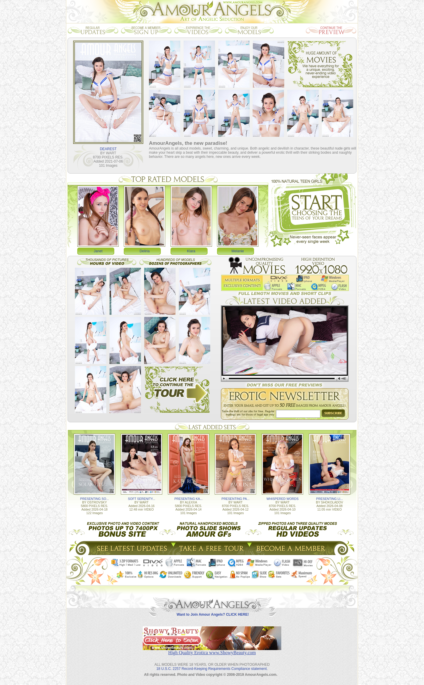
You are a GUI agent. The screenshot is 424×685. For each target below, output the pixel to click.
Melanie (238, 251)
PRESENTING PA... (235, 498)
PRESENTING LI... (329, 498)
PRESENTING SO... (94, 498)
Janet (98, 251)
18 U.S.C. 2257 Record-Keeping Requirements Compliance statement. (212, 669)
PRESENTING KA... (188, 498)
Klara (191, 251)
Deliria (144, 251)
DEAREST (108, 149)
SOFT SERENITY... (141, 498)
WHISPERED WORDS (282, 498)
